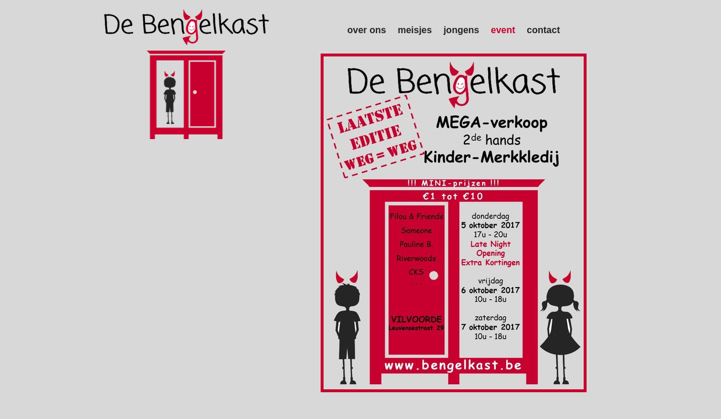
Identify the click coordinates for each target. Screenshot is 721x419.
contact (543, 30)
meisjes (414, 30)
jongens (461, 30)
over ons (366, 30)
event (503, 30)
